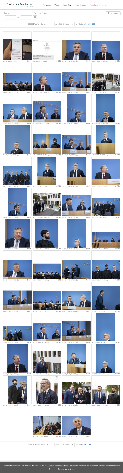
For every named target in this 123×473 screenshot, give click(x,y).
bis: (18, 17)
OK (50, 469)
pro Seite (85, 24)
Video (56, 5)
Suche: (7, 13)
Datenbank (93, 5)
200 (93, 24)
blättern (66, 24)
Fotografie (47, 5)
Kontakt (104, 5)
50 (85, 24)
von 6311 (59, 24)
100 (89, 24)
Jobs (84, 5)
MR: (39, 13)
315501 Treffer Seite (36, 24)
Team (76, 5)
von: (46, 13)
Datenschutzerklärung (66, 469)
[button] (35, 17)
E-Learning (67, 5)
